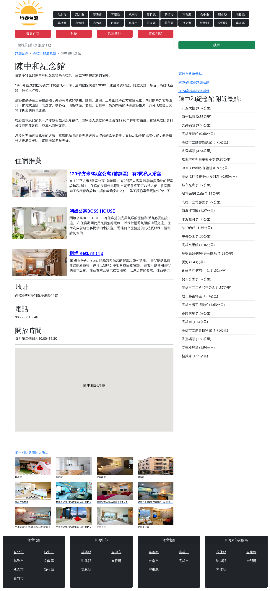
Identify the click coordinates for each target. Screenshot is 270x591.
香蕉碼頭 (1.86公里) (196, 339)
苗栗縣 (186, 14)
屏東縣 (151, 23)
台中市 (204, 14)
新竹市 (169, 14)
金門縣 (222, 23)
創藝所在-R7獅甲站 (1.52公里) (204, 270)
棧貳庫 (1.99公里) (195, 356)
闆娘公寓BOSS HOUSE (92, 211)
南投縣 (240, 14)
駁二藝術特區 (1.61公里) (200, 296)
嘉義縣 (79, 23)
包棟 (73, 33)
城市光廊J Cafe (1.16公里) (201, 193)
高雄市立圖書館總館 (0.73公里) (205, 142)
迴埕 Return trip (86, 253)
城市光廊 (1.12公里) (196, 185)
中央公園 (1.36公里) (196, 236)
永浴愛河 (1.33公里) (196, 219)
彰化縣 (222, 14)
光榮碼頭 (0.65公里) (196, 125)
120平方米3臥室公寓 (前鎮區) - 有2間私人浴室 (115, 173)
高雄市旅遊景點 (44, 53)
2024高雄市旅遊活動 (193, 91)
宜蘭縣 (115, 14)
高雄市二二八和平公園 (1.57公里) (206, 287)
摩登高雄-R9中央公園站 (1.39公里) (207, 253)
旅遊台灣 (21, 53)
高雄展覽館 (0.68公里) (198, 133)
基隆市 (97, 14)
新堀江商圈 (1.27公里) (198, 210)
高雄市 (133, 23)
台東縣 (186, 23)
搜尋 (216, 45)
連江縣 (240, 23)
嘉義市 (97, 23)
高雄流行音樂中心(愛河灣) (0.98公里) (209, 176)
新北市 (79, 14)
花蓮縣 (169, 23)
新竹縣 (151, 14)
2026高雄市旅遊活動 (193, 82)
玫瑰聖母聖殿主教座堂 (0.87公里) (206, 159)
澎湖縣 (204, 23)
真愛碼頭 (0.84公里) (196, 150)
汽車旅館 (114, 33)
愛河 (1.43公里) (193, 262)
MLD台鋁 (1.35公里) (197, 227)
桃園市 (133, 14)
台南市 (115, 23)
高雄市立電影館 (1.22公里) (201, 202)
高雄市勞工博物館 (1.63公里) (203, 304)
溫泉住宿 (33, 33)
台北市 (61, 14)
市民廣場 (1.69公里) (196, 313)
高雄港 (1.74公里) (195, 321)
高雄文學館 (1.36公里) (198, 245)
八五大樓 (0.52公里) (196, 108)
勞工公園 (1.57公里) (196, 279)
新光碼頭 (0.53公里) (196, 116)
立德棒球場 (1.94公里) (198, 347)
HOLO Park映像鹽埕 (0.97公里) (205, 168)
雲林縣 (61, 23)
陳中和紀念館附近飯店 (31, 452)
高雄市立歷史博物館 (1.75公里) (205, 330)
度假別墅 (155, 33)
